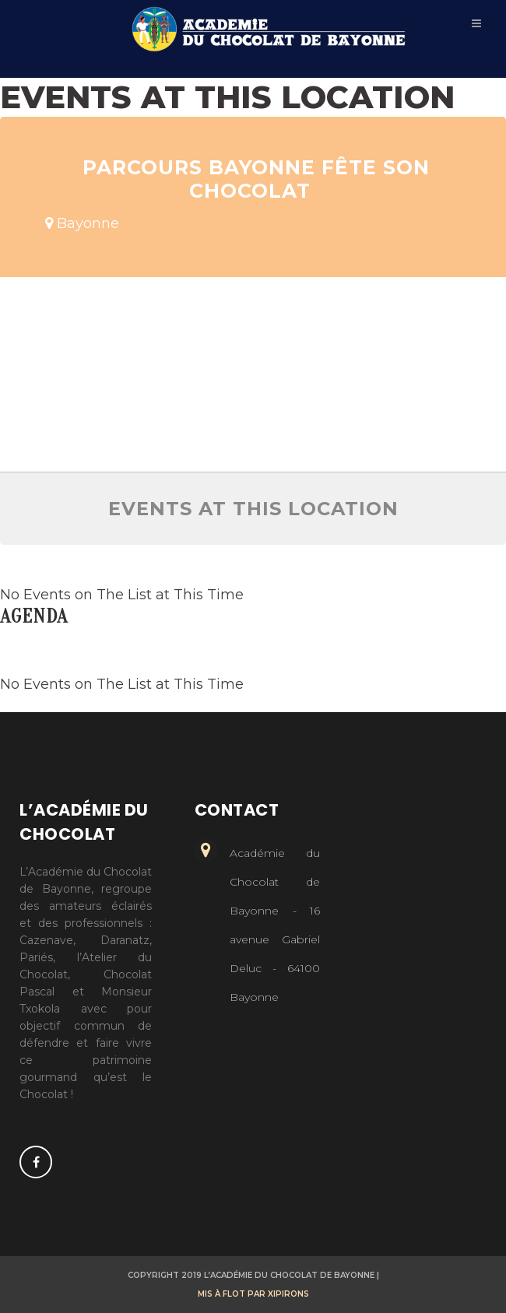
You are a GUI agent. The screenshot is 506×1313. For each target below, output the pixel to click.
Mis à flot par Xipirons (253, 1294)
